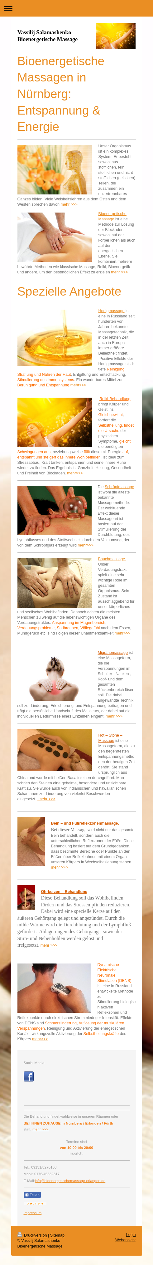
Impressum (33, 1213)
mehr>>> (78, 385)
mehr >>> (69, 204)
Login (131, 1235)
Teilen (32, 1195)
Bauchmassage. (112, 559)
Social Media (34, 1063)
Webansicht (125, 1240)
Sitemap (57, 1235)
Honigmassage (111, 311)
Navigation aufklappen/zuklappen (76, 8)
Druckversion (32, 1235)
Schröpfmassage (119, 487)
